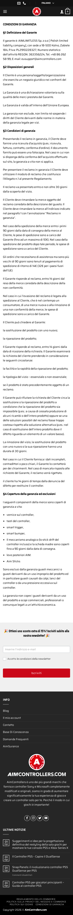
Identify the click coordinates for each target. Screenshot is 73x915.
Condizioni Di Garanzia (50, 904)
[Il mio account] (62, 11)
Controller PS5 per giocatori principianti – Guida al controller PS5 (38, 884)
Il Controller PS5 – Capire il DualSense (36, 856)
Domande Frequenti (16, 739)
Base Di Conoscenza (16, 732)
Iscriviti (36, 673)
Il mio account (12, 718)
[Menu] (5, 11)
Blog (6, 711)
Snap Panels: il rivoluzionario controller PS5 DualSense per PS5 (40, 869)
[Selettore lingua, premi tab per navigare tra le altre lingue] (46, 3)
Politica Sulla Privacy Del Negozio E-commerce (36, 901)
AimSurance (11, 746)
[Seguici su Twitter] (40, 818)
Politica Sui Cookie (21, 904)
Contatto (8, 725)
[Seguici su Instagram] (33, 818)
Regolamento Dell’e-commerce (36, 899)
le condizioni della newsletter (34, 659)
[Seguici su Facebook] (27, 818)
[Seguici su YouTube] (46, 818)
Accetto (27, 659)
